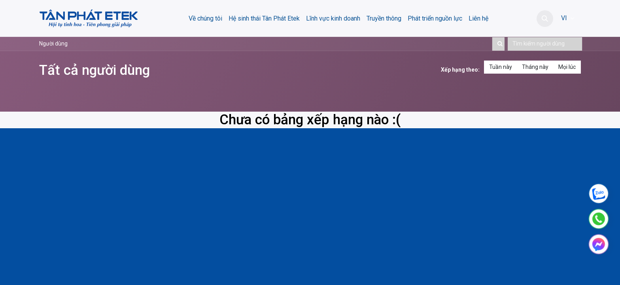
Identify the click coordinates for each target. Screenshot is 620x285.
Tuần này (500, 67)
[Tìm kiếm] (498, 44)
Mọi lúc (567, 67)
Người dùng (53, 43)
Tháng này (535, 67)
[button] (545, 18)
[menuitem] (205, 19)
